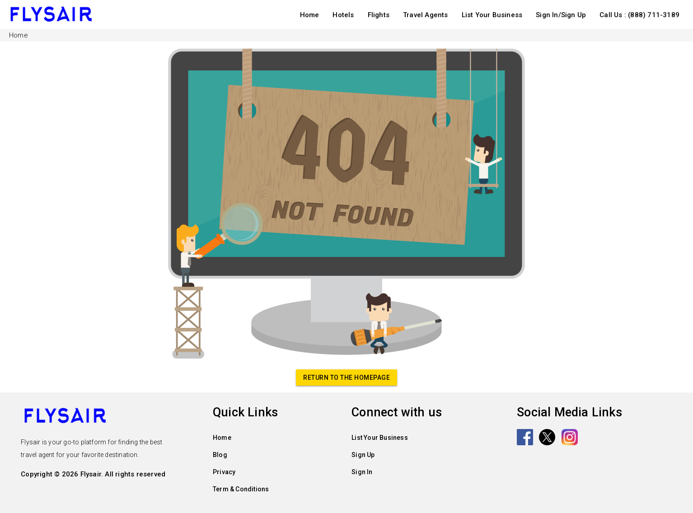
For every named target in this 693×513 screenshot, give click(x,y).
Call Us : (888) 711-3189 (639, 15)
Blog (220, 454)
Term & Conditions (241, 489)
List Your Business (492, 15)
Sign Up (363, 454)
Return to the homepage (346, 377)
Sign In (361, 472)
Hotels (343, 15)
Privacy (224, 472)
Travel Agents (425, 15)
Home (309, 15)
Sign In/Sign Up (561, 15)
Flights (378, 15)
